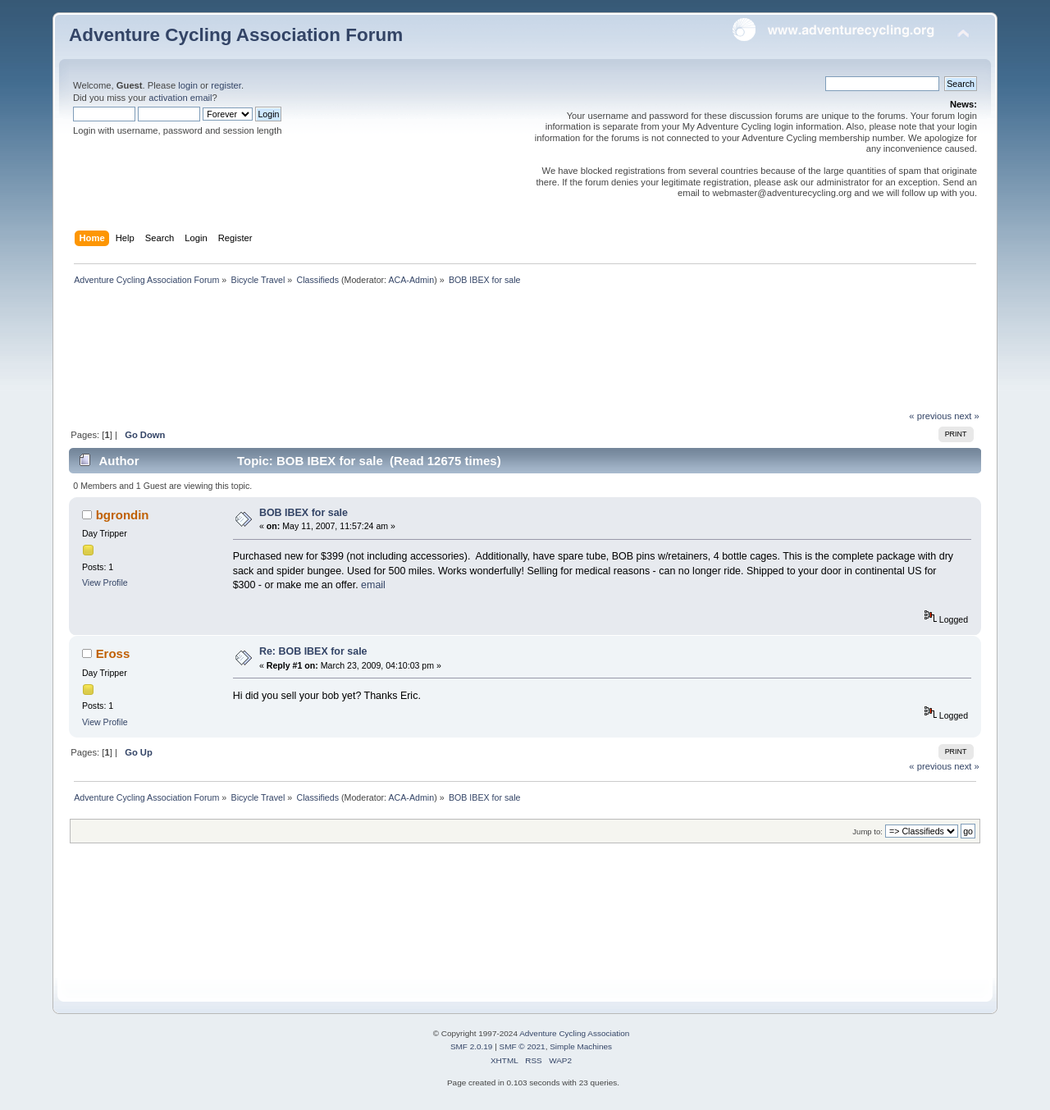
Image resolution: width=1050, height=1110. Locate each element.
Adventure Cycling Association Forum (236, 35)
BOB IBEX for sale (303, 512)
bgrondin (122, 515)
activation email (180, 98)
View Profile (105, 582)
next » (966, 416)
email (373, 585)
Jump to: (867, 831)
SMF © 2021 (523, 1046)
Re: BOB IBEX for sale (313, 651)
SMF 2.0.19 (471, 1046)
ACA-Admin (411, 280)
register (226, 85)
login (188, 85)
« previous (930, 416)
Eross (113, 653)
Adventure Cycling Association (574, 1033)
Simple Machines (581, 1046)
